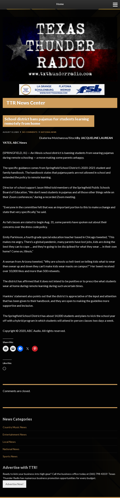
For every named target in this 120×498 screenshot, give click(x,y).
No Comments (29, 132)
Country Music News (15, 427)
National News (48, 132)
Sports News (10, 456)
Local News (9, 441)
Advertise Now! (14, 484)
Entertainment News (15, 434)
